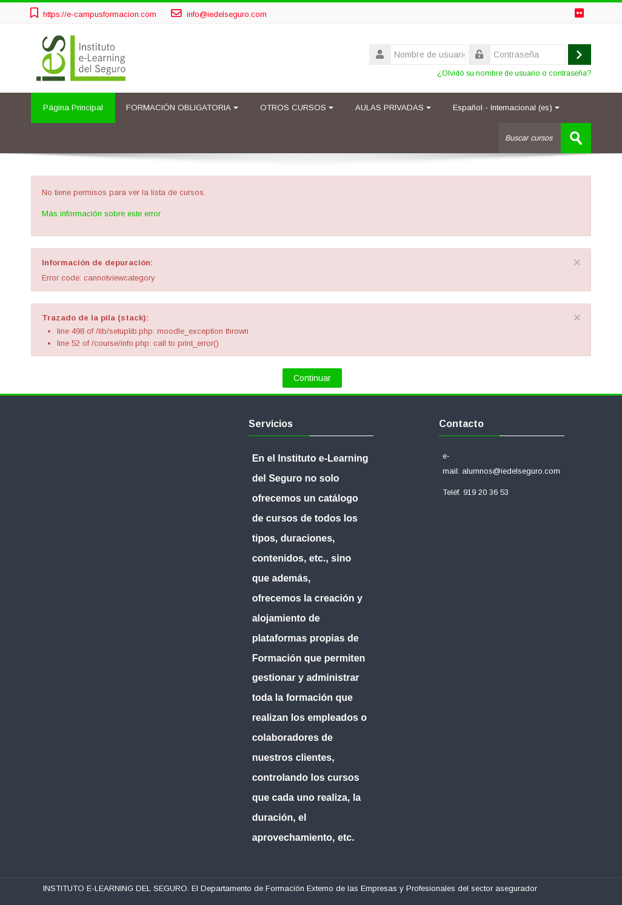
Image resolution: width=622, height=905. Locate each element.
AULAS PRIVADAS (393, 107)
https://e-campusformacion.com (99, 14)
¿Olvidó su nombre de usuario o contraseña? (514, 73)
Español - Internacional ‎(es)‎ (506, 107)
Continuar (312, 378)
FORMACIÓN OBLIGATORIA (182, 107)
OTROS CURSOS (296, 107)
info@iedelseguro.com (227, 14)
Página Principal (73, 107)
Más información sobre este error (101, 213)
